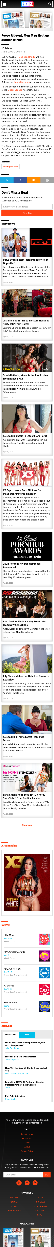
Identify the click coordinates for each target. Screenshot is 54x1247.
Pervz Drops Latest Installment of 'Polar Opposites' (25, 261)
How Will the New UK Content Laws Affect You (26, 1069)
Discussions (10, 1034)
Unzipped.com (10, 166)
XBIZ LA (39, 1197)
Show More (27, 825)
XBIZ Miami (9, 935)
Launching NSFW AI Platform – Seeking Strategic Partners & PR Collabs (24, 1083)
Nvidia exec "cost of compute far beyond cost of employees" (25, 1044)
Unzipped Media (27, 57)
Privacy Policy (27, 1151)
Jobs (27, 1034)
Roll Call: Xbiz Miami (15, 1096)
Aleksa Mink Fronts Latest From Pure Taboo (23, 738)
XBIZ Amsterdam (12, 968)
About (27, 1146)
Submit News (27, 1133)
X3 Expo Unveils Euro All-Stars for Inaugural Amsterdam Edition (22, 492)
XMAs (39, 1214)
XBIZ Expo (39, 1210)
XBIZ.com (14, 1197)
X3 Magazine (9, 845)
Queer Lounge (15, 89)
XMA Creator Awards (14, 951)
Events (5, 925)
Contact (27, 1142)
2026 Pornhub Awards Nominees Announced (21, 565)
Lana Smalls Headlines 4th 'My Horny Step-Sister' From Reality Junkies (24, 796)
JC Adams (6, 48)
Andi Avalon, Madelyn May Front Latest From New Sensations (25, 623)
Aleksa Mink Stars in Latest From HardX (25, 436)
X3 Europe (9, 985)
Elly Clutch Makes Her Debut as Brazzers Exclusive (26, 678)
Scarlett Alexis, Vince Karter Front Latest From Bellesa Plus (26, 377)
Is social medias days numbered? (21, 1056)
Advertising (27, 1138)
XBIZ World (14, 1206)
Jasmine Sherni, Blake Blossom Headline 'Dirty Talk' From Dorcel (26, 322)
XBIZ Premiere (14, 1210)
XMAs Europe (10, 1002)
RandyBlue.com (22, 82)
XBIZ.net (6, 1026)
